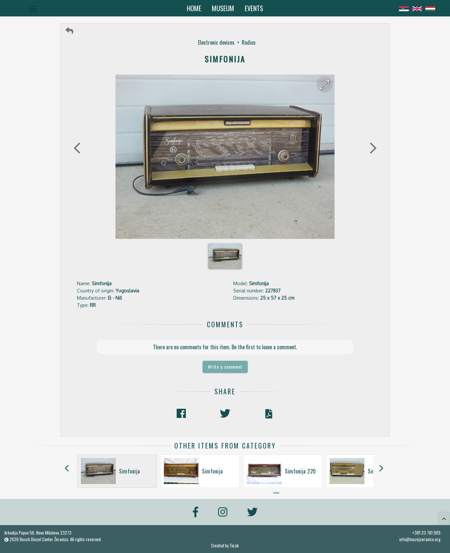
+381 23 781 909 (426, 532)
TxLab (234, 545)
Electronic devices (216, 42)
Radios (249, 42)
